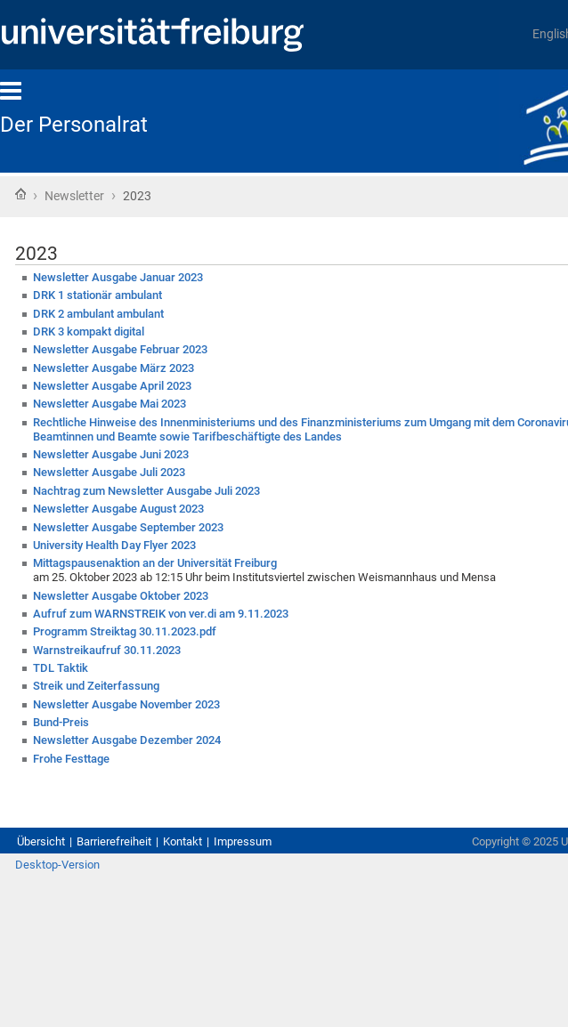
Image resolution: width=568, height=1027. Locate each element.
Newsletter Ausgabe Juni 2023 (111, 454)
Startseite (20, 194)
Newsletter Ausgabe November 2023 (126, 704)
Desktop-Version (57, 864)
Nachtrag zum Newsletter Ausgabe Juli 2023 (146, 490)
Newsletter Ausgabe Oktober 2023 (120, 595)
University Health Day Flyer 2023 (114, 545)
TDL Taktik (60, 668)
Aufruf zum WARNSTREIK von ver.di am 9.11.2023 (160, 613)
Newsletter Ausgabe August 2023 (118, 508)
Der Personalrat (74, 124)
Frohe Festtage (71, 758)
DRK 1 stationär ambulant (97, 295)
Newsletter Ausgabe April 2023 (112, 385)
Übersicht (41, 841)
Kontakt (182, 841)
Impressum (243, 841)
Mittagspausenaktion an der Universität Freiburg (155, 563)
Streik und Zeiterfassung (96, 685)
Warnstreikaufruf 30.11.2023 (107, 650)
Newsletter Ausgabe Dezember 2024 (127, 740)
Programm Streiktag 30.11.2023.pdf (124, 631)
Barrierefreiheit (114, 841)
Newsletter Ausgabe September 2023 (128, 527)
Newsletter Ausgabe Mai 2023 (109, 403)
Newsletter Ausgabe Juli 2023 (109, 472)
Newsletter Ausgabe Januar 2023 (118, 277)
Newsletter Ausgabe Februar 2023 (120, 349)
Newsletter (76, 196)
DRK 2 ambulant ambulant (98, 313)
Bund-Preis (61, 722)
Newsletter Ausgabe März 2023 (113, 368)
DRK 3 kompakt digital (88, 331)
